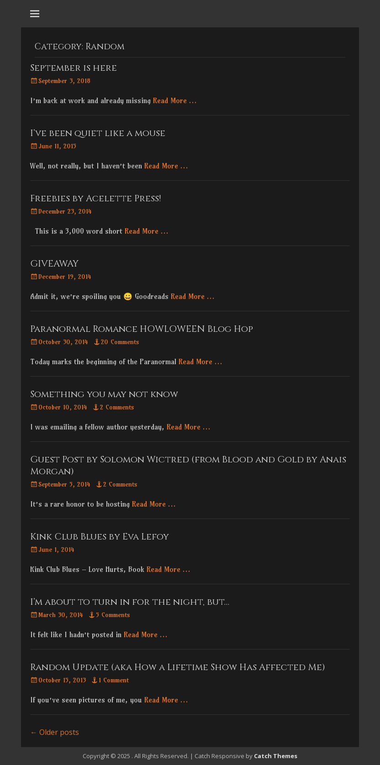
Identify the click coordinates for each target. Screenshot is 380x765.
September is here (73, 68)
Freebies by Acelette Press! (95, 198)
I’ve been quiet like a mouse (97, 133)
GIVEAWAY (54, 263)
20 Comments (120, 342)
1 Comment (114, 680)
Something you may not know (104, 394)
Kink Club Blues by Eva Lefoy (99, 536)
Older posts (54, 732)
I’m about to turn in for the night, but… (129, 602)
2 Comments (117, 407)
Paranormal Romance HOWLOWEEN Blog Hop (141, 329)
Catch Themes (275, 756)
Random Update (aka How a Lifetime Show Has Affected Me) (177, 667)
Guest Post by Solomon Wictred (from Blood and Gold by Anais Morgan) (188, 465)
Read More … (174, 100)
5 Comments (113, 615)
